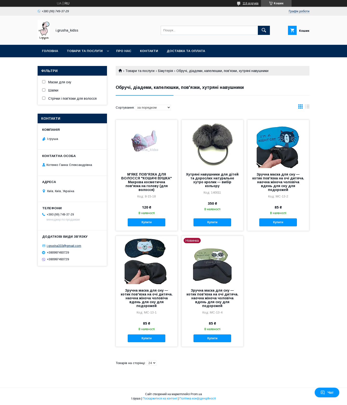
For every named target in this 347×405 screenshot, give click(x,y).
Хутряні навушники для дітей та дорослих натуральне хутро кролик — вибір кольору (212, 180)
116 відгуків (251, 3)
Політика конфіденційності (197, 398)
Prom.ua (196, 394)
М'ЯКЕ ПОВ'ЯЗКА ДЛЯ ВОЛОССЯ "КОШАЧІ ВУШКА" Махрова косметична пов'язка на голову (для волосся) (146, 182)
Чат (327, 392)
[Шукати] (264, 30)
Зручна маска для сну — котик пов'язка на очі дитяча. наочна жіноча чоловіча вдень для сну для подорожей (278, 182)
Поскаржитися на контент (160, 398)
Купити (146, 222)
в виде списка (307, 107)
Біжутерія (165, 71)
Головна (50, 51)
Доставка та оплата (186, 51)
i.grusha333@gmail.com (64, 246)
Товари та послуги (85, 51)
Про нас (123, 51)
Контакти (149, 51)
